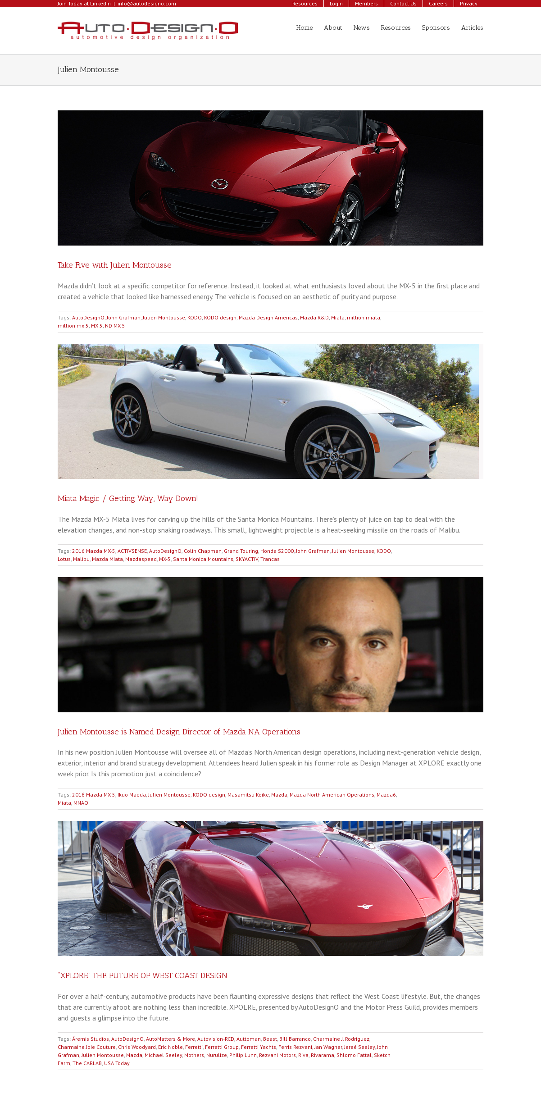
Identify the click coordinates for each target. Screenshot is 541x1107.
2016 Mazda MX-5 (93, 550)
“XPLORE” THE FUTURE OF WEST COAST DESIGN (142, 975)
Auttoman (248, 1038)
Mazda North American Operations (332, 794)
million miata (363, 317)
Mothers (194, 1055)
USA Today (117, 1063)
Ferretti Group (222, 1046)
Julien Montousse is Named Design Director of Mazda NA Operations (179, 732)
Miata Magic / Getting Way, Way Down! (128, 498)
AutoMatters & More (170, 1038)
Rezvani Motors (277, 1055)
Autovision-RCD (215, 1038)
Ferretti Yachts (258, 1046)
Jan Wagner (328, 1046)
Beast (270, 1038)
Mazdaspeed (141, 559)
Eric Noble (170, 1046)
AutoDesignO (88, 317)
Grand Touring (241, 550)
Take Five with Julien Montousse (115, 265)
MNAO (80, 802)
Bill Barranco (295, 1038)
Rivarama (322, 1055)
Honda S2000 (277, 550)
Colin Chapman (203, 550)
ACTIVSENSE (132, 550)
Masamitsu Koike (248, 794)
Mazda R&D (314, 317)
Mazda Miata (107, 559)
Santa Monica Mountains (203, 559)
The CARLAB (87, 1063)
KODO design (220, 317)
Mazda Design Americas (268, 317)
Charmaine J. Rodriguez (341, 1038)
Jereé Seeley (359, 1046)
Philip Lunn (243, 1055)
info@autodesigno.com (147, 3)
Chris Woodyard (137, 1046)
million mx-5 (73, 325)
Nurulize (216, 1055)
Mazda (279, 794)
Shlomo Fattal (354, 1055)
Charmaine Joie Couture (87, 1046)
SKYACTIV (247, 559)
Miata (338, 317)
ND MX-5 (115, 325)
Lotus (64, 559)
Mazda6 (386, 794)
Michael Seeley (163, 1055)
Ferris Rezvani (295, 1046)
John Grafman (124, 317)
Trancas (270, 559)
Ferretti (194, 1046)
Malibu (81, 559)
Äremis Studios (90, 1038)
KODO (194, 317)
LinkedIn (100, 3)
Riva (303, 1055)
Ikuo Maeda (132, 794)
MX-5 (97, 325)
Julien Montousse (164, 317)
